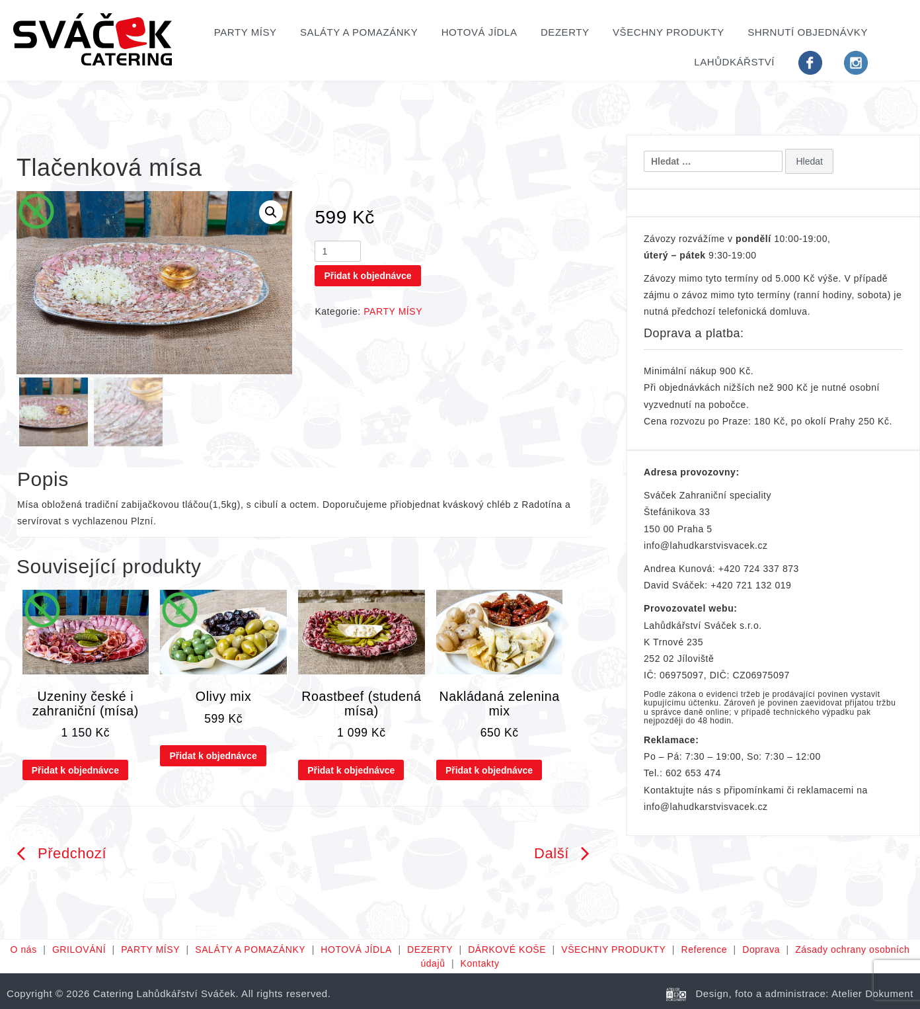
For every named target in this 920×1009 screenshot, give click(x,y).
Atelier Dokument (872, 993)
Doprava (761, 949)
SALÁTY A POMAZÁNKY (359, 32)
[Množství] (338, 251)
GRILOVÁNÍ (79, 949)
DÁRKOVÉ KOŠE (507, 949)
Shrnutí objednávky (808, 32)
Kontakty (480, 963)
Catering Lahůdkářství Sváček (164, 993)
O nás (24, 949)
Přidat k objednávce (367, 275)
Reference (704, 949)
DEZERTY (565, 32)
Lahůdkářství (734, 61)
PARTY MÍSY (245, 32)
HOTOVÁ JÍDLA (479, 32)
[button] (271, 212)
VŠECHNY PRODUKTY (668, 32)
